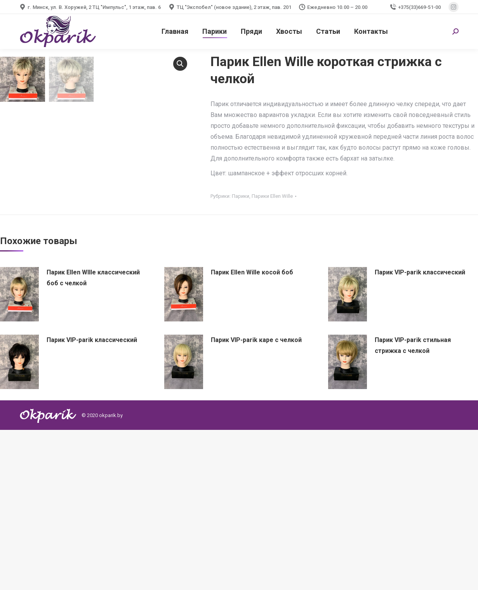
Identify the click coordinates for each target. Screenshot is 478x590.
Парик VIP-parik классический (420, 432)
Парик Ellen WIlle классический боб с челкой (93, 438)
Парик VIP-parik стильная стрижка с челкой (413, 505)
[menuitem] (175, 31)
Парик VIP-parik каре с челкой (256, 500)
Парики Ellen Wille (272, 196)
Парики (240, 196)
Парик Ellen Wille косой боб (252, 432)
